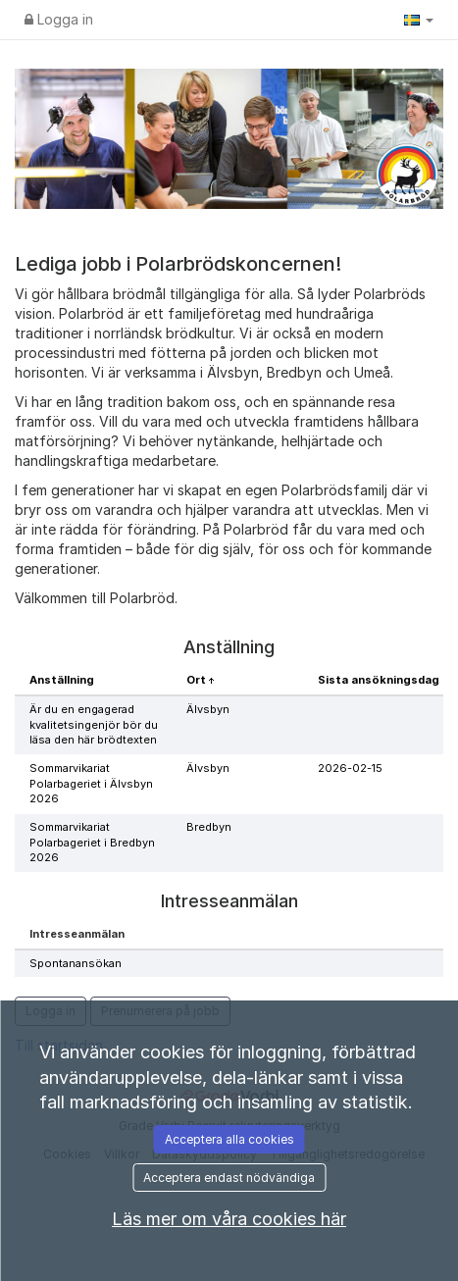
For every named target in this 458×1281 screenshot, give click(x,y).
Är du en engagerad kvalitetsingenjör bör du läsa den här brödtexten (93, 724)
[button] (418, 19)
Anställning (61, 680)
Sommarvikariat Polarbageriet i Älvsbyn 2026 (91, 783)
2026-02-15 (350, 768)
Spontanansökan (75, 963)
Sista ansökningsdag (378, 680)
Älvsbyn (207, 709)
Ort (197, 680)
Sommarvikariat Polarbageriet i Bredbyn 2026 (92, 842)
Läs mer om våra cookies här (229, 1218)
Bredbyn (208, 827)
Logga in (59, 19)
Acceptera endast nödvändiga (229, 1177)
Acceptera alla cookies (229, 1139)
